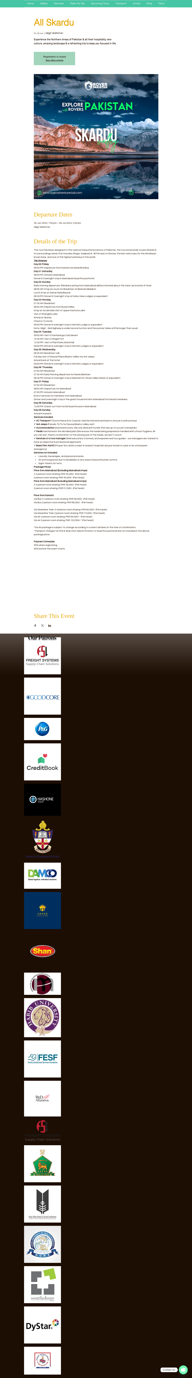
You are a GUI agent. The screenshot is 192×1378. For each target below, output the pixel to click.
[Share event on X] (42, 625)
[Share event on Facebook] (35, 625)
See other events (54, 60)
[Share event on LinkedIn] (49, 625)
